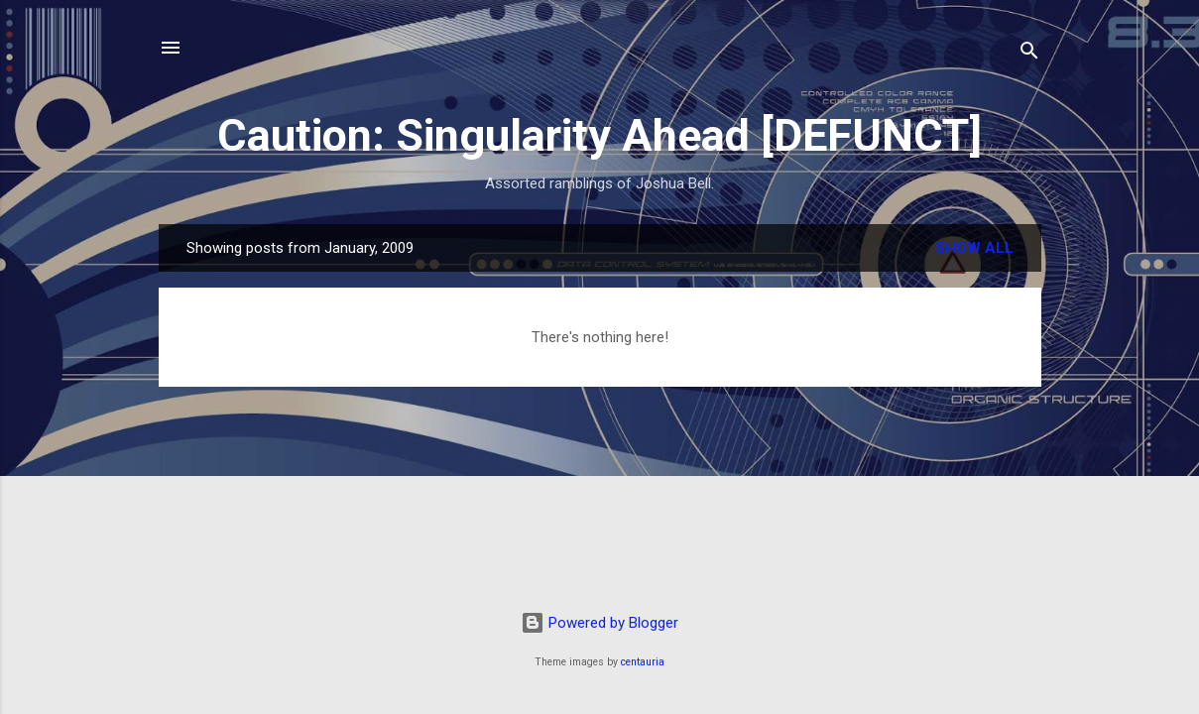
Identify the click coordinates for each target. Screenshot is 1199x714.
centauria (642, 661)
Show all (974, 248)
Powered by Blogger (599, 623)
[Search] (1029, 54)
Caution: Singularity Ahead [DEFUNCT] (599, 135)
